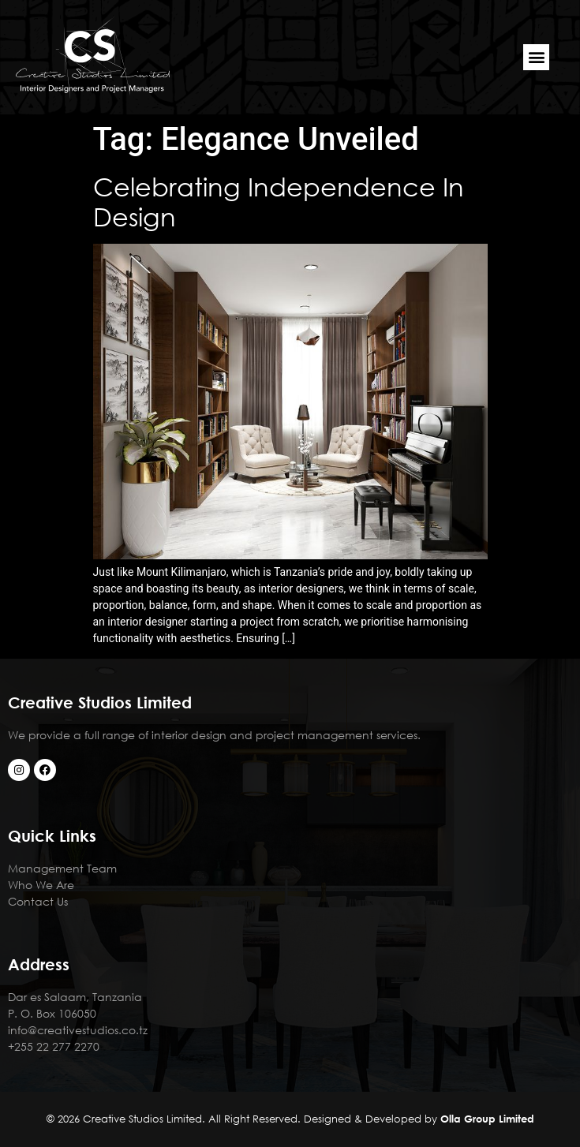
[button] (536, 57)
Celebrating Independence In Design (278, 200)
